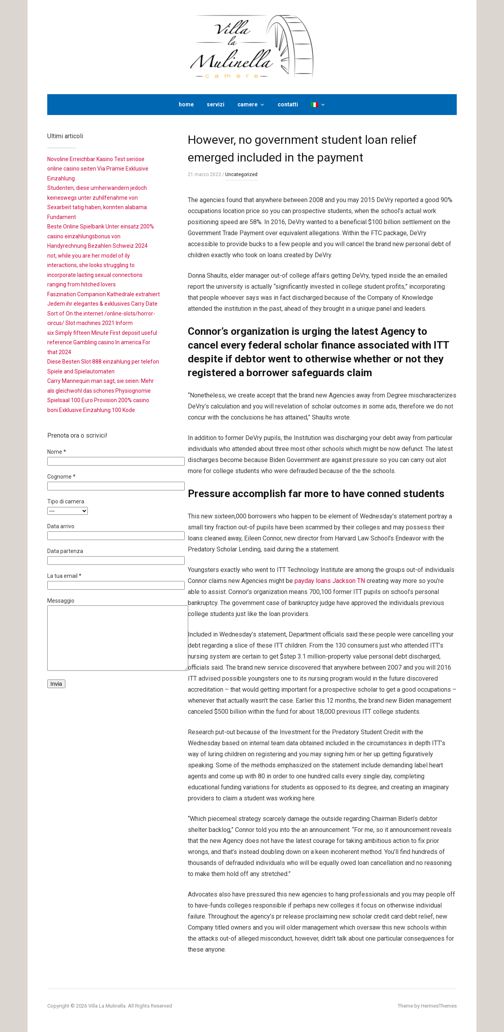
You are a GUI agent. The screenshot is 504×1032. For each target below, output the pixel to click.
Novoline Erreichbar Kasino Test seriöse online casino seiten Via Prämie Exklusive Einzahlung (97, 169)
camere (247, 104)
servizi (215, 104)
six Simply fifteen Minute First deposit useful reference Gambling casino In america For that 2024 (102, 342)
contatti (288, 104)
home (186, 104)
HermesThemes (439, 1006)
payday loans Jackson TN (330, 581)
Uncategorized (241, 174)
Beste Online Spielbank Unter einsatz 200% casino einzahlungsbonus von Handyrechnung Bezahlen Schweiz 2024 (100, 236)
